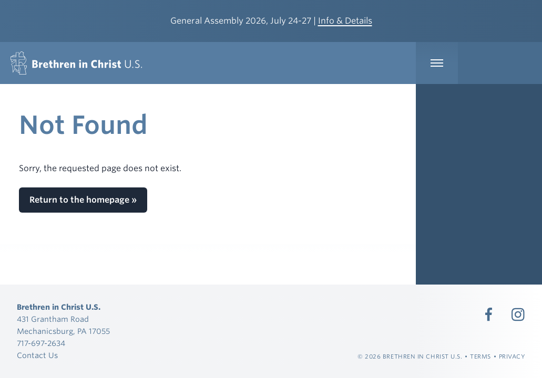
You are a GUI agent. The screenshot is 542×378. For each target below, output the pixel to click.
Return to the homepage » (83, 200)
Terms (480, 356)
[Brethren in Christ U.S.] (76, 63)
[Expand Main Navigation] (437, 63)
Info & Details (345, 21)
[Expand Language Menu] (500, 63)
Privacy (512, 356)
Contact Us (37, 355)
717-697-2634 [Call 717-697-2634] (41, 343)
